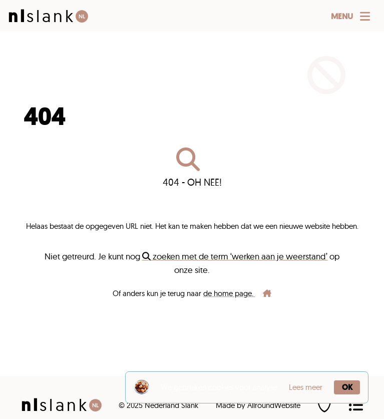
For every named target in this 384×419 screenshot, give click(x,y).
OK (347, 387)
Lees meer (305, 387)
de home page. (237, 293)
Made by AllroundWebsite (258, 405)
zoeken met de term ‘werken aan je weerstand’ (235, 256)
